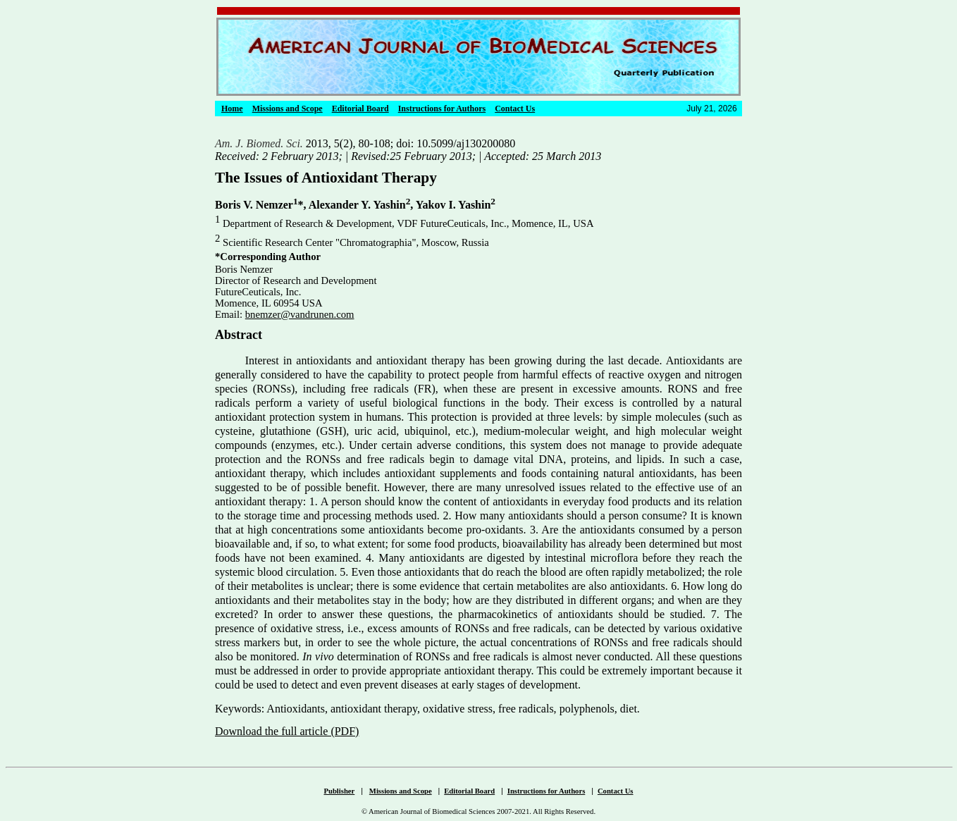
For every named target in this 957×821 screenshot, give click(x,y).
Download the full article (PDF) (287, 731)
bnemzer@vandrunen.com (299, 314)
